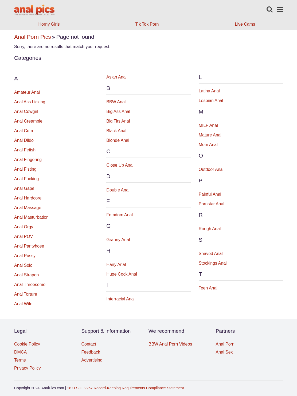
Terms (20, 360)
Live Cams (245, 24)
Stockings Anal (213, 263)
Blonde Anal (117, 140)
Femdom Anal (119, 215)
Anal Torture (25, 294)
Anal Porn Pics (32, 37)
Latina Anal (209, 91)
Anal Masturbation (31, 217)
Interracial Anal (120, 299)
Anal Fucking (26, 179)
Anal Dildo (24, 140)
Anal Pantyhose (29, 246)
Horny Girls (68, 24)
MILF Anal (208, 125)
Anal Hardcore (27, 198)
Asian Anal (116, 77)
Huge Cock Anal (121, 274)
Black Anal (116, 130)
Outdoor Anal (211, 169)
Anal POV (23, 236)
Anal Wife (23, 303)
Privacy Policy (27, 368)
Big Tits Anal (118, 121)
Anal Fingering (28, 159)
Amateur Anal (27, 92)
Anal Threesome (29, 284)
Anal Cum (23, 130)
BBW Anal (116, 102)
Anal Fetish (25, 150)
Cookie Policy (27, 344)
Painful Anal (210, 194)
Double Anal (117, 190)
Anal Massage (27, 207)
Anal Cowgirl (26, 111)
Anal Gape (24, 188)
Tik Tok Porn (165, 24)
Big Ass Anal (118, 111)
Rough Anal (210, 228)
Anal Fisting (25, 169)
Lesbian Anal (211, 100)
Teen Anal (208, 288)
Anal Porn (225, 344)
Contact (88, 344)
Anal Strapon (26, 275)
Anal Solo (23, 265)
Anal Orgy (23, 227)
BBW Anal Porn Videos (170, 344)
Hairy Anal (116, 264)
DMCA (20, 352)
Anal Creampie (28, 121)
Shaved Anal (211, 253)
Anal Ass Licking (29, 102)
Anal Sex (224, 352)
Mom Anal (208, 144)
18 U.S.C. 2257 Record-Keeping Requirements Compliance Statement (125, 388)
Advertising (92, 360)
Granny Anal (118, 239)
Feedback (90, 352)
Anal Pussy (25, 255)
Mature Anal (210, 135)
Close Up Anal (119, 165)
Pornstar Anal (211, 204)
